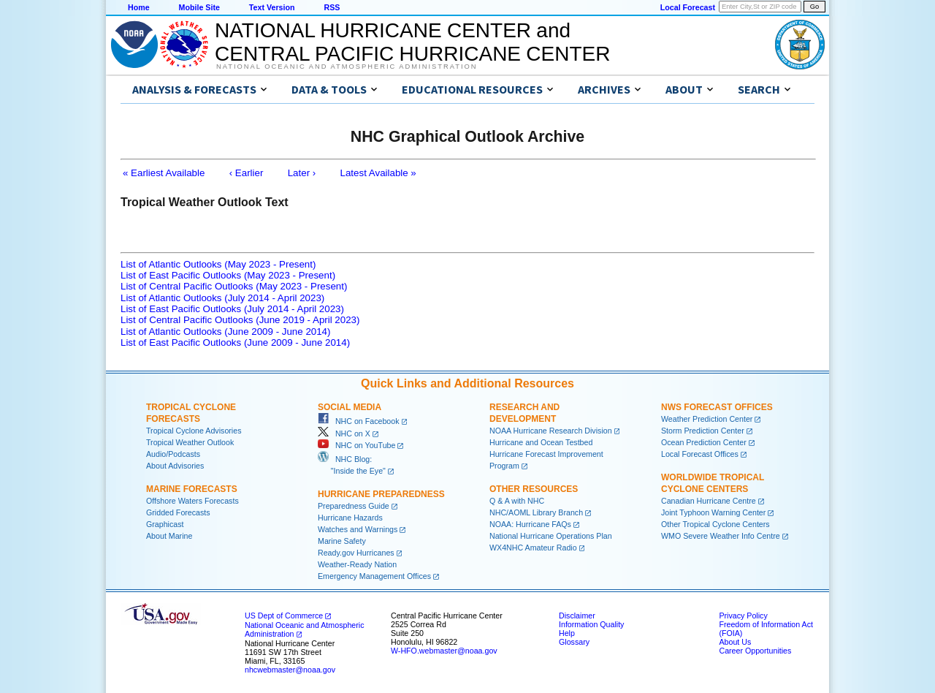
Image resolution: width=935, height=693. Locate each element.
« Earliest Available (164, 172)
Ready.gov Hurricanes (356, 552)
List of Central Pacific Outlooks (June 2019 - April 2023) (240, 319)
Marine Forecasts (191, 489)
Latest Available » (378, 172)
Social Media (349, 407)
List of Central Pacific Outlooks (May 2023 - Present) (234, 286)
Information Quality (591, 624)
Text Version (272, 7)
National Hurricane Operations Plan (550, 535)
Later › (302, 172)
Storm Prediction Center (702, 430)
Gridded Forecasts (178, 512)
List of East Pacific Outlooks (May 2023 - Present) (228, 275)
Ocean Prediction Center (704, 442)
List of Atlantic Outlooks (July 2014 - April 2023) (222, 297)
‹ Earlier (246, 172)
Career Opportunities (755, 650)
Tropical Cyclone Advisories (194, 430)
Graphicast (165, 524)
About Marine (169, 535)
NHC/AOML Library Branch (536, 512)
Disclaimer (577, 615)
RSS (332, 7)
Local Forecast (687, 7)
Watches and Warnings (357, 529)
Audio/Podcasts (173, 454)
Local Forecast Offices (700, 454)
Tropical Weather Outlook (190, 442)
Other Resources (533, 489)
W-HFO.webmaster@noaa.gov (444, 650)
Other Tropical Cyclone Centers (715, 524)
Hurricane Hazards (350, 517)
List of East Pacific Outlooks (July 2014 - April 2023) (232, 308)
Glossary (574, 641)
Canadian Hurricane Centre (708, 500)
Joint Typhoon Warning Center (713, 512)
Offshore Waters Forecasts (192, 500)
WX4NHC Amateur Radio (533, 547)
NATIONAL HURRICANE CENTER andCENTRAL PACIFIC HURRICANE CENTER (412, 42)
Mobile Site (199, 7)
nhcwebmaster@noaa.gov (290, 669)
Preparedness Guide (353, 505)
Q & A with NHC (516, 500)
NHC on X (344, 433)
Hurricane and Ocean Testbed (540, 442)
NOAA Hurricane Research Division (550, 430)
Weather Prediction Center (706, 418)
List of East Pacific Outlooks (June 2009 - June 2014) (235, 342)
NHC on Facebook (359, 421)
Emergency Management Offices (374, 576)
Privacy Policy (743, 615)
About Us (735, 641)
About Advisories (175, 465)
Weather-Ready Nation (357, 564)
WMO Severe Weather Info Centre (720, 535)
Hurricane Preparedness (381, 494)
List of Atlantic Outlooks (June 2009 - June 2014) (225, 331)
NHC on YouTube (356, 445)
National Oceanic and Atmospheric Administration (346, 66)
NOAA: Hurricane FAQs (530, 524)
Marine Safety (342, 541)
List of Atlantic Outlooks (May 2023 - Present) (218, 264)
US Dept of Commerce (284, 615)
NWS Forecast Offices (717, 407)
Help (567, 633)
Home (139, 7)
